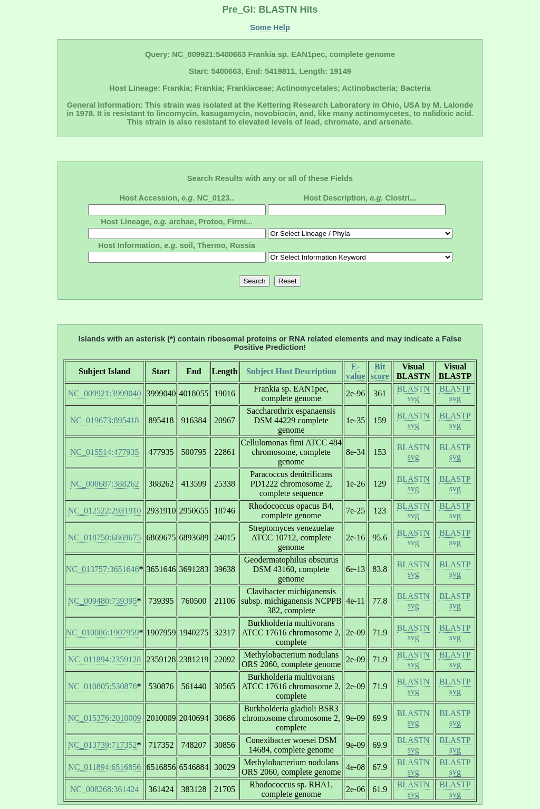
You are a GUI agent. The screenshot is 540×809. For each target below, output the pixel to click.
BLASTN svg (413, 393)
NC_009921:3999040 (104, 393)
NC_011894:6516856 (104, 767)
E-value (355, 371)
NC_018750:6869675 (104, 537)
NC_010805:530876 (102, 686)
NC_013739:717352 (102, 744)
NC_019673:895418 (104, 420)
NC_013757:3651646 (102, 569)
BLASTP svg (455, 393)
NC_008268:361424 (104, 789)
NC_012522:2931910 (104, 510)
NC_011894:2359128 (104, 659)
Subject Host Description (291, 371)
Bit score (380, 371)
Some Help (270, 27)
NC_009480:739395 (102, 600)
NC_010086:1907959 (102, 632)
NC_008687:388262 (104, 483)
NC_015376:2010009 (104, 717)
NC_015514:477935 (104, 452)
